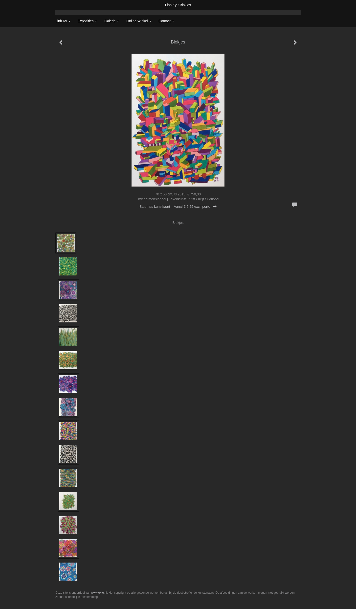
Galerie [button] (111, 21)
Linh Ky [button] (62, 21)
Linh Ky (171, 5)
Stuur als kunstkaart (178, 207)
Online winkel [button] (138, 21)
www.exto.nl (99, 592)
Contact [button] (166, 21)
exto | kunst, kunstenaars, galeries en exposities (69, 5)
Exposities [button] (87, 21)
